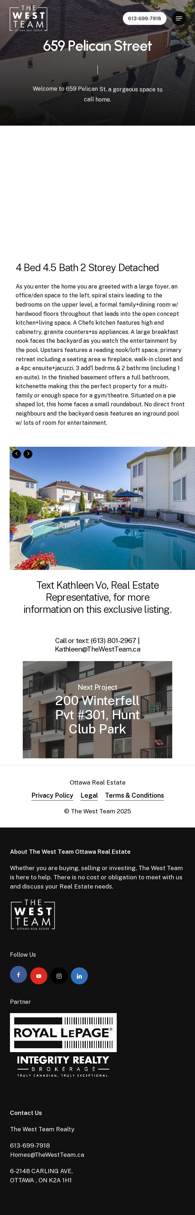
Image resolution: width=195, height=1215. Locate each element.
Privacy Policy (52, 795)
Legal (89, 795)
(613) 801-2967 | (115, 640)
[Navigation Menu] (179, 18)
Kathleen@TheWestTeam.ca (98, 649)
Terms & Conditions (134, 795)
